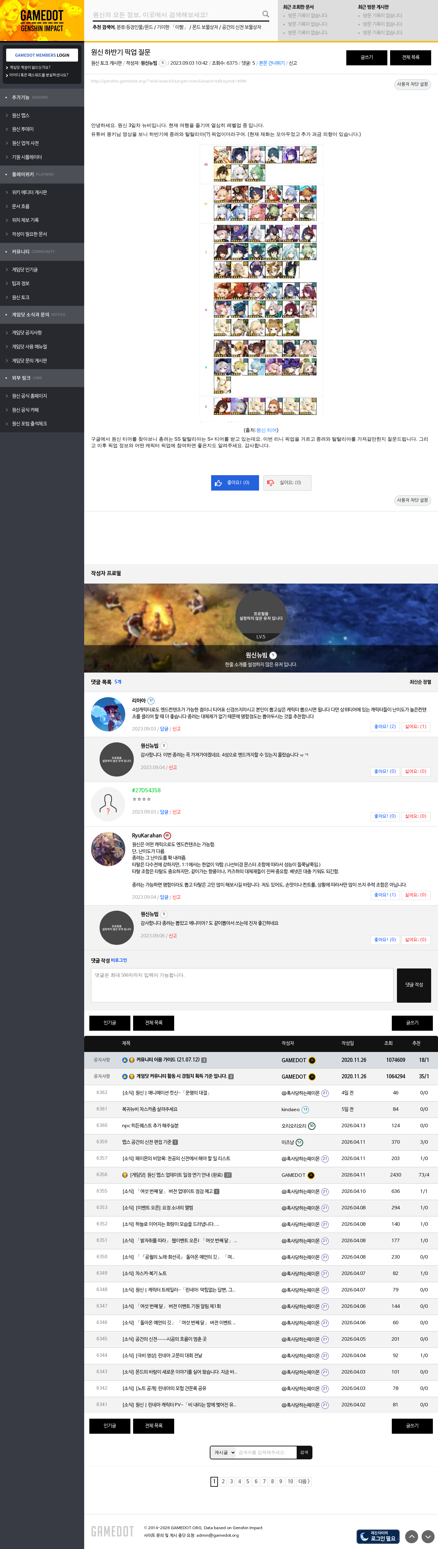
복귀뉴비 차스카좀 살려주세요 (150, 1109)
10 (290, 1481)
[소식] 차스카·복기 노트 (144, 1273)
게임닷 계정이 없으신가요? (30, 68)
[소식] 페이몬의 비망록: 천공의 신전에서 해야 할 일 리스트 (176, 1158)
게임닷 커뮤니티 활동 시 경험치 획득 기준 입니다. (182, 1076)
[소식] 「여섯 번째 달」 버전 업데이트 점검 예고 (167, 1191)
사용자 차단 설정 (412, 84)
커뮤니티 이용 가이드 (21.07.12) (168, 1060)
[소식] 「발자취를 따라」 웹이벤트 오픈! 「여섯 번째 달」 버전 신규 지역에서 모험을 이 (180, 1241)
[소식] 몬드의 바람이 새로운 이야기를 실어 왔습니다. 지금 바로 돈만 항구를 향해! (180, 1372)
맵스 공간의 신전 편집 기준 (146, 1142)
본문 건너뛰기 (272, 63)
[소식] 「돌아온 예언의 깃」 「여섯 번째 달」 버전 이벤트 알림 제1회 (180, 1323)
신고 (293, 63)
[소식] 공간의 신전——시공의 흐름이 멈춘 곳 (164, 1339)
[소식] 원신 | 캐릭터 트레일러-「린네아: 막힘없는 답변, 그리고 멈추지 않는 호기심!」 (180, 1290)
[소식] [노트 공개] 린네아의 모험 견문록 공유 (164, 1388)
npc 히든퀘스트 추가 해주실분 (150, 1126)
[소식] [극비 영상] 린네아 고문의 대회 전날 (162, 1355)
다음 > (304, 1481)
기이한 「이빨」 (172, 27)
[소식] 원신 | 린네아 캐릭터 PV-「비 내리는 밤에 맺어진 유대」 (180, 1405)
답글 (164, 729)
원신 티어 (266, 430)
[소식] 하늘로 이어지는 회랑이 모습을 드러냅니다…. (170, 1224)
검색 (304, 1452)
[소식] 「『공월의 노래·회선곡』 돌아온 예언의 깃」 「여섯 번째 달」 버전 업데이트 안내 (180, 1257)
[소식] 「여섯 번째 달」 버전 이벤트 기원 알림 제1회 (171, 1306)
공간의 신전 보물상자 (241, 27)
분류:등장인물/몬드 (135, 27)
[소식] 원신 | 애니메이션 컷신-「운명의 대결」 (167, 1093)
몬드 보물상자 (205, 27)
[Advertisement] (261, 105)
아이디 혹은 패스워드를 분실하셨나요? (39, 75)
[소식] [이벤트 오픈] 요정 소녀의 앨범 (157, 1208)
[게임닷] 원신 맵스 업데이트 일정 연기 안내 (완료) (176, 1175)
